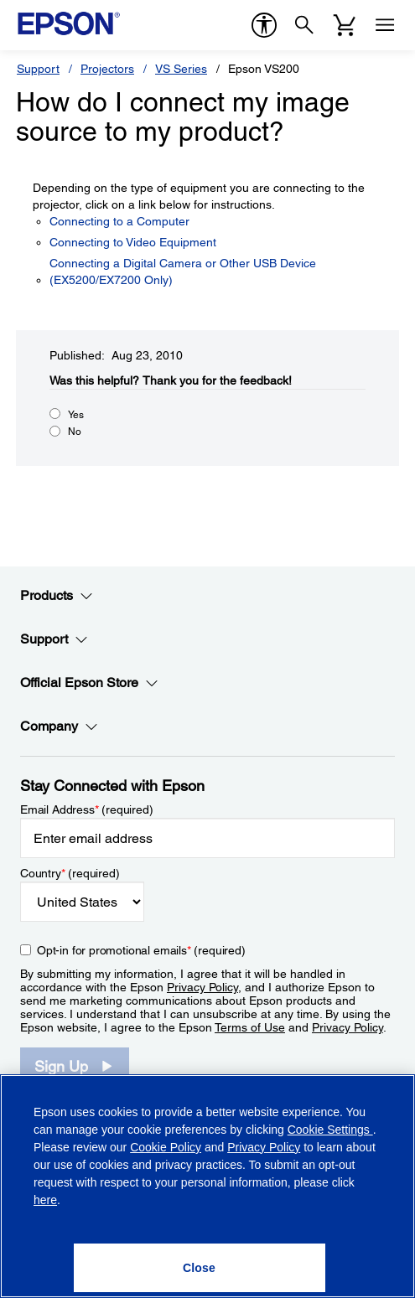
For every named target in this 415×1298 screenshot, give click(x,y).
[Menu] (384, 25)
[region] (207, 1186)
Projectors (107, 68)
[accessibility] (264, 25)
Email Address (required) (86, 809)
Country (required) (70, 873)
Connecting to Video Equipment (132, 242)
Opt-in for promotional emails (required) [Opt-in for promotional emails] (141, 950)
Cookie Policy (165, 1147)
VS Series (181, 68)
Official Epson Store (89, 683)
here (45, 1200)
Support (38, 68)
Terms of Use (250, 1027)
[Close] (199, 1268)
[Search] (304, 25)
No (74, 431)
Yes (76, 415)
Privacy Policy (202, 987)
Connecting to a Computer (119, 221)
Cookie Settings (330, 1129)
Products (56, 596)
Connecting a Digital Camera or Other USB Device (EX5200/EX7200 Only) (182, 271)
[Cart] (344, 25)
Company (59, 726)
